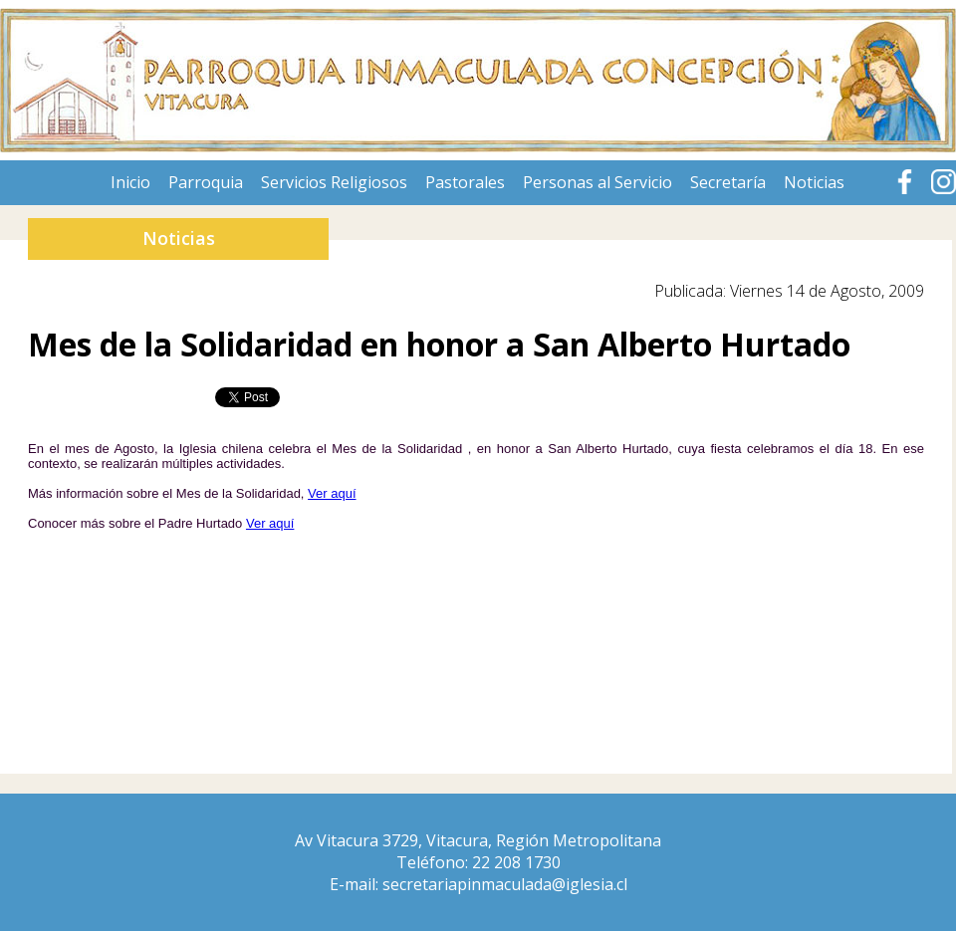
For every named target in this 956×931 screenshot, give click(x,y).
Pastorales (465, 182)
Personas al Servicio (597, 182)
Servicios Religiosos (334, 182)
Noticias (814, 182)
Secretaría (728, 182)
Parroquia (205, 182)
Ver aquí (332, 493)
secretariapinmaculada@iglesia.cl (504, 884)
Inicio (130, 182)
